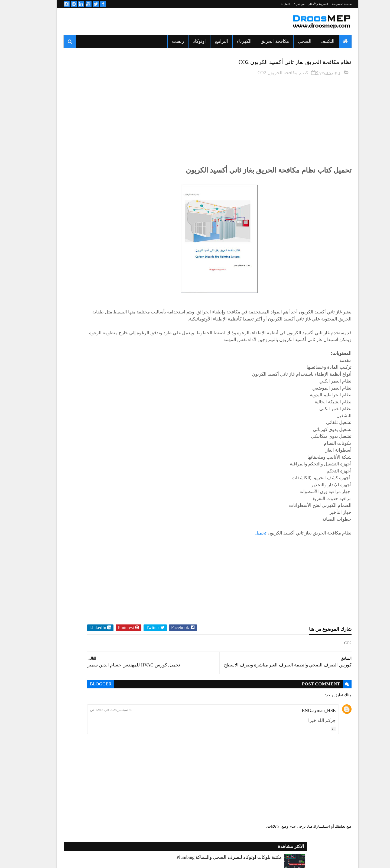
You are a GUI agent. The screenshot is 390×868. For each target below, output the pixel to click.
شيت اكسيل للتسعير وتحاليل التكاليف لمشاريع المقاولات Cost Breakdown (85, 245)
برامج (88, 363)
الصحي (292, 41)
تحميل (248, 545)
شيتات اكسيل (82, 373)
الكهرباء (232, 41)
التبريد (130, 335)
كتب (292, 71)
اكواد (89, 325)
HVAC (130, 325)
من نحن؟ (287, 3)
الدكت (130, 344)
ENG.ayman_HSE (306, 725)
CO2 (249, 71)
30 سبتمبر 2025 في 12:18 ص (171, 725)
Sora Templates (249, 858)
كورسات (86, 382)
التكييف (315, 41)
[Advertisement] (149, 21)
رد (321, 743)
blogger (160, 699)
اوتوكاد (186, 41)
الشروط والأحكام (306, 3)
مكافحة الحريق (262, 41)
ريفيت (165, 41)
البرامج (209, 41)
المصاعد (86, 354)
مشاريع (130, 392)
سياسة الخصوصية (329, 3)
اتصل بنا (273, 3)
